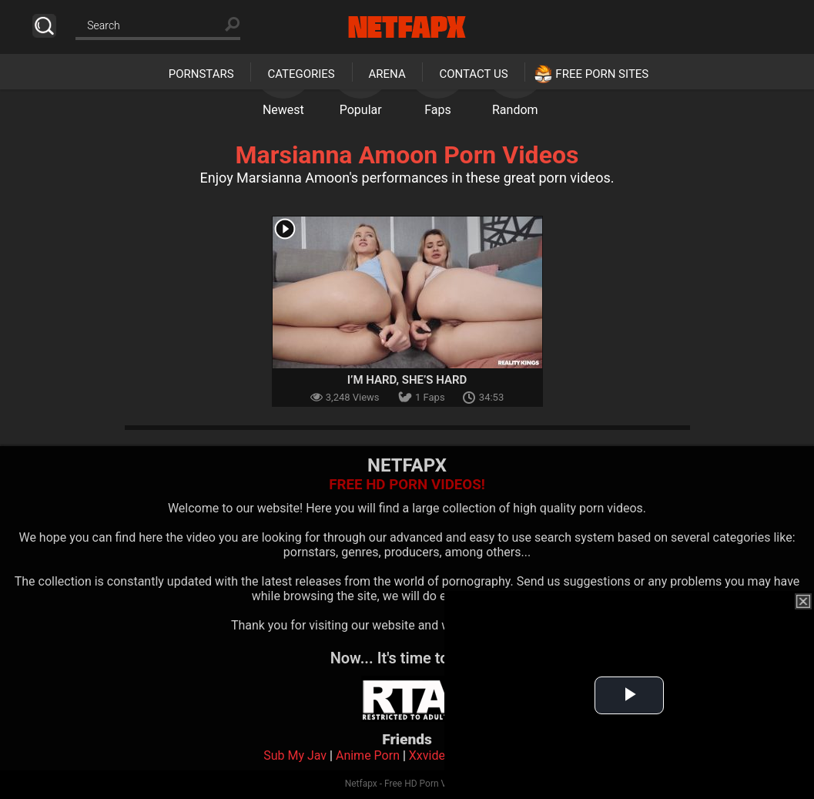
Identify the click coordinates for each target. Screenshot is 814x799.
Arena (387, 74)
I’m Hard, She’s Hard (407, 380)
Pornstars (201, 74)
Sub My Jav (295, 755)
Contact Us (473, 74)
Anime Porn (368, 755)
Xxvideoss (437, 755)
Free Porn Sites (601, 74)
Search (44, 26)
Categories (300, 74)
